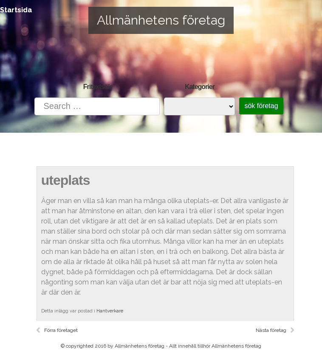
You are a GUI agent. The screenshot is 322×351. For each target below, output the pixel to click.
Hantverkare (109, 311)
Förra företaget (61, 330)
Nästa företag (271, 330)
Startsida (16, 10)
